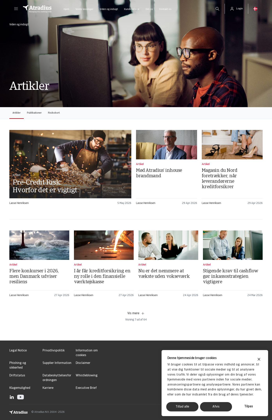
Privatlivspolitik (54, 350)
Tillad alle (182, 406)
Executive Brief (86, 388)
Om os (149, 9)
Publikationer (34, 113)
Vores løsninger (84, 9)
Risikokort (54, 113)
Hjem (66, 9)
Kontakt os (165, 9)
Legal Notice (18, 350)
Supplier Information (57, 363)
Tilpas (248, 406)
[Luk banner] (259, 360)
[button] (16, 8)
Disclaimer (83, 363)
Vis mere (136, 313)
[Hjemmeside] (37, 9)
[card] (70, 169)
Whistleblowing (87, 375)
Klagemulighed (19, 388)
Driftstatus (17, 375)
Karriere (48, 388)
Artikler (16, 113)
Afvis (216, 406)
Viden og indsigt (109, 9)
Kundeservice (131, 9)
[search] (217, 9)
